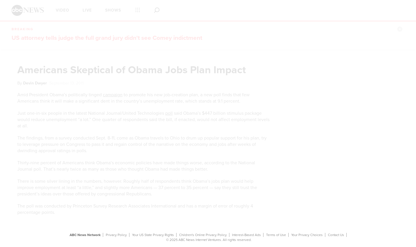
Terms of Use (276, 235)
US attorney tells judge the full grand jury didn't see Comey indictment (107, 38)
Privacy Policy (116, 235)
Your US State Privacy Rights (153, 235)
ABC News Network (85, 235)
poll (169, 113)
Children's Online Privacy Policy (203, 235)
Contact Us (336, 235)
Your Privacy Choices (307, 235)
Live (87, 10)
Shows (113, 10)
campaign (112, 95)
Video (62, 10)
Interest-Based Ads (246, 235)
